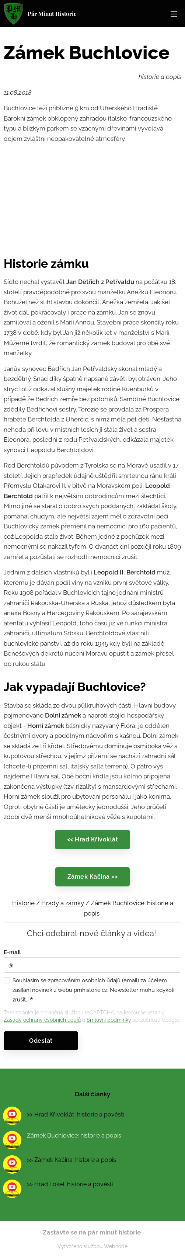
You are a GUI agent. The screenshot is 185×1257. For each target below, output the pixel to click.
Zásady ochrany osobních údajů (42, 1020)
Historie (23, 903)
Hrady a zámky (62, 903)
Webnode (116, 1246)
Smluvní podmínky (109, 1020)
